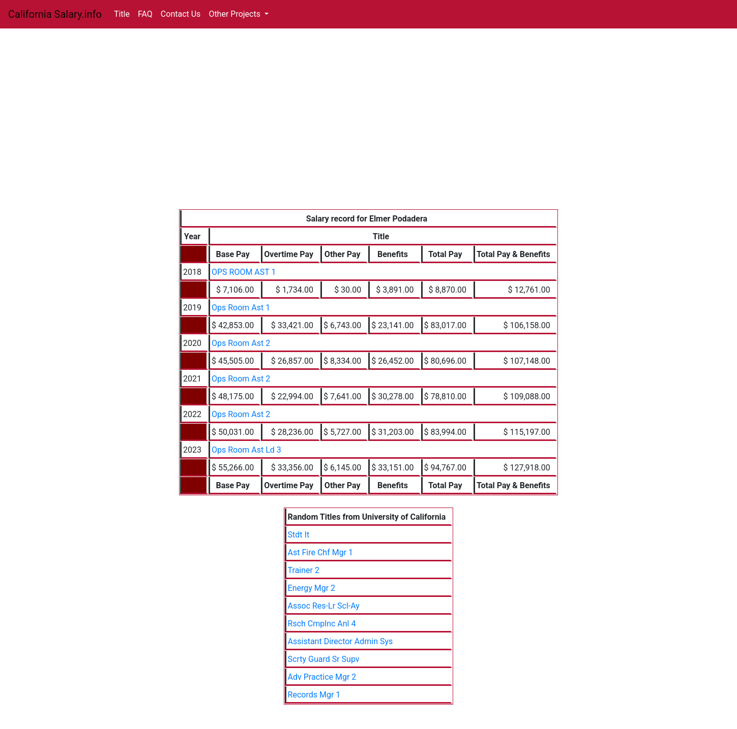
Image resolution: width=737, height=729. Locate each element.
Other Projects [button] (235, 14)
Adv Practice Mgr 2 (322, 677)
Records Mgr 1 (314, 695)
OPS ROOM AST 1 (244, 272)
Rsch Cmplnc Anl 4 (322, 623)
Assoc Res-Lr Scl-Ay (324, 606)
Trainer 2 (303, 570)
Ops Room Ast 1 (241, 307)
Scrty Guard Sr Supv (324, 659)
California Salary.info (55, 14)
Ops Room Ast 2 (241, 343)
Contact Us (181, 14)
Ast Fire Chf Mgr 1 (320, 552)
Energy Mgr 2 (312, 588)
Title (122, 14)
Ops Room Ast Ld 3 (246, 450)
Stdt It (299, 535)
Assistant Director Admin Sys (340, 641)
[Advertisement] (368, 133)
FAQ (145, 14)
